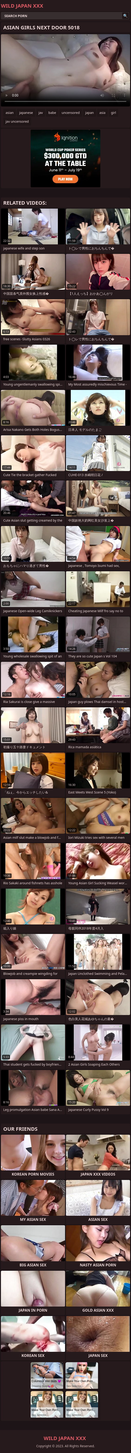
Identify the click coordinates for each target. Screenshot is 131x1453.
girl (113, 112)
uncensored (71, 112)
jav (41, 112)
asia (102, 112)
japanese (26, 112)
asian (10, 112)
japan (89, 112)
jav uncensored (17, 121)
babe (52, 112)
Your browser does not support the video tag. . (65, 70)
